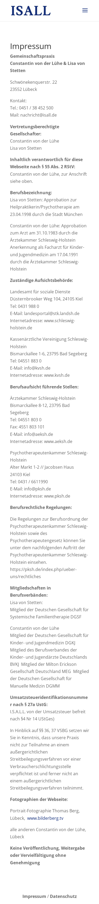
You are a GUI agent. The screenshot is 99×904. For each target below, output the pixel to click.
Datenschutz (63, 896)
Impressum (34, 896)
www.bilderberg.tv (45, 818)
